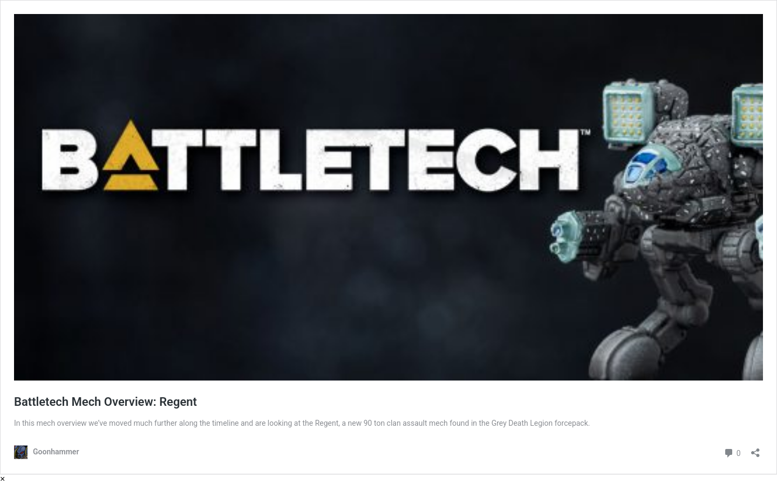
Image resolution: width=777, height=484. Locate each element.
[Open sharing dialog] (755, 449)
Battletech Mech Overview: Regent (105, 402)
